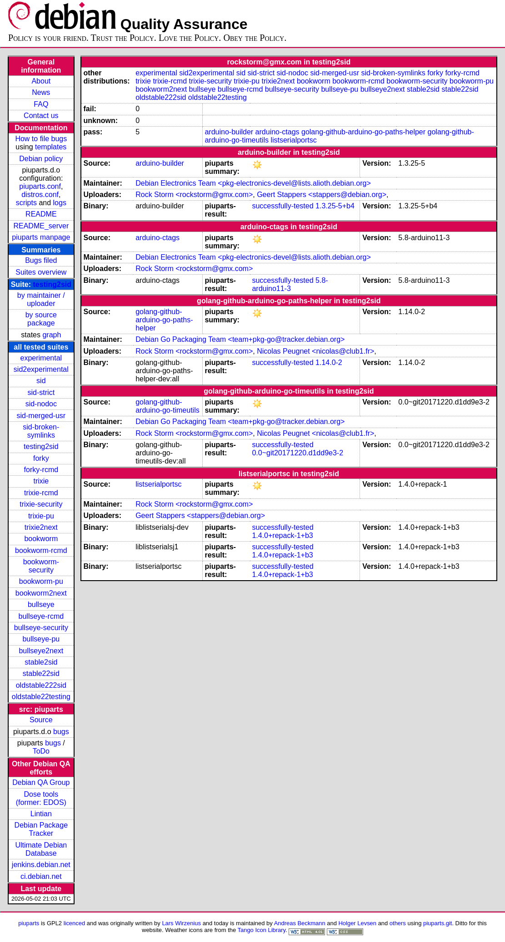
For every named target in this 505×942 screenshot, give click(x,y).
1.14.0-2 (328, 362)
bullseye (41, 604)
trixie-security (41, 504)
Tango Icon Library (262, 930)
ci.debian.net (41, 876)
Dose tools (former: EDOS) (41, 798)
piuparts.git (437, 923)
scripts (26, 203)
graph (51, 335)
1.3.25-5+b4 (335, 206)
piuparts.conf (40, 186)
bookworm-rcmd (41, 550)
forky (41, 458)
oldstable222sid (41, 685)
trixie (41, 481)
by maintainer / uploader (41, 299)
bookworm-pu (41, 581)
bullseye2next (41, 651)
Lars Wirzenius (181, 923)
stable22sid (41, 673)
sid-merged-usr (41, 415)
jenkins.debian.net (41, 864)
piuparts (28, 923)
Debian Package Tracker (41, 829)
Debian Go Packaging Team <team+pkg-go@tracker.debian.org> (240, 339)
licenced (74, 923)
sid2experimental (41, 369)
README (40, 214)
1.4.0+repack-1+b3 (282, 535)
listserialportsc (293, 140)
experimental (41, 358)
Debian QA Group (41, 782)
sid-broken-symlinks (41, 431)
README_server (41, 226)
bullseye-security (41, 627)
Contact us (41, 115)
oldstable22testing (41, 696)
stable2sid (41, 662)
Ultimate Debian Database (41, 849)
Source (41, 720)
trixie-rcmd (41, 493)
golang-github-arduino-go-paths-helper (363, 132)
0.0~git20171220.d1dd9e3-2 (297, 453)
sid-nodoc (41, 404)
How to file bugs (41, 139)
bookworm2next (41, 593)
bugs (61, 731)
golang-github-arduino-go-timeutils (167, 406)
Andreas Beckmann (299, 923)
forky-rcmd (41, 469)
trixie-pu (41, 516)
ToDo (41, 751)
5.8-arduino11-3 (290, 284)
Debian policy (41, 159)
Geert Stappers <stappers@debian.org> (321, 194)
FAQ (41, 104)
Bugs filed (41, 260)
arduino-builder (229, 132)
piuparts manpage (41, 237)
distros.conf (40, 194)
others (398, 923)
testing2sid (52, 284)
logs (59, 203)
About (40, 81)
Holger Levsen (358, 923)
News (41, 92)
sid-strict (41, 392)
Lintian (41, 814)
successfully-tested (282, 206)
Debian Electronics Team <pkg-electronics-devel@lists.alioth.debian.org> (253, 183)
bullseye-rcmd (41, 616)
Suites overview (40, 272)
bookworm (41, 539)
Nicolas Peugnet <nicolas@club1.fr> (315, 351)
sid (40, 381)
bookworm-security (41, 566)
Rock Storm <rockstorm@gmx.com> (194, 194)
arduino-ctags (277, 132)
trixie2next (41, 527)
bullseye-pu (41, 639)
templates (50, 147)
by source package (41, 319)
